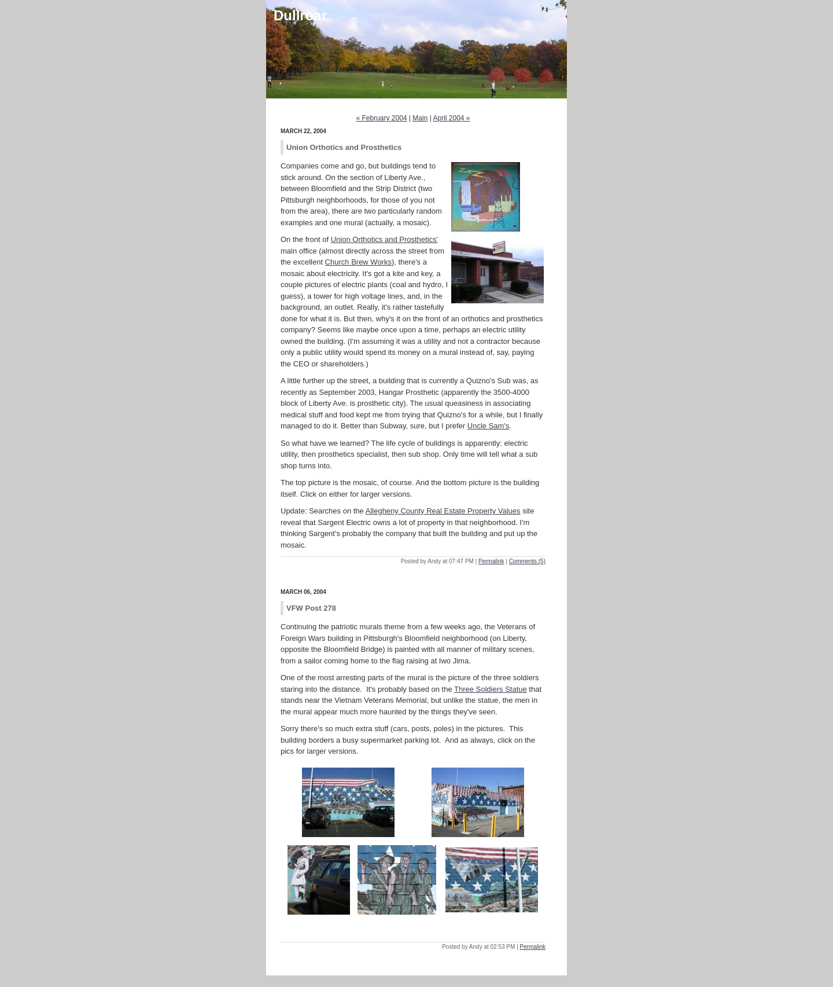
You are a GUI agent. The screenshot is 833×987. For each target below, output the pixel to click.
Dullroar (300, 15)
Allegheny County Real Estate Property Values (443, 511)
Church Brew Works (358, 262)
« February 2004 (381, 118)
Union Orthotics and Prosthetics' (384, 239)
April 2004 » (451, 118)
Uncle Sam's (488, 425)
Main (419, 118)
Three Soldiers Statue (490, 689)
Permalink (491, 561)
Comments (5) (527, 561)
